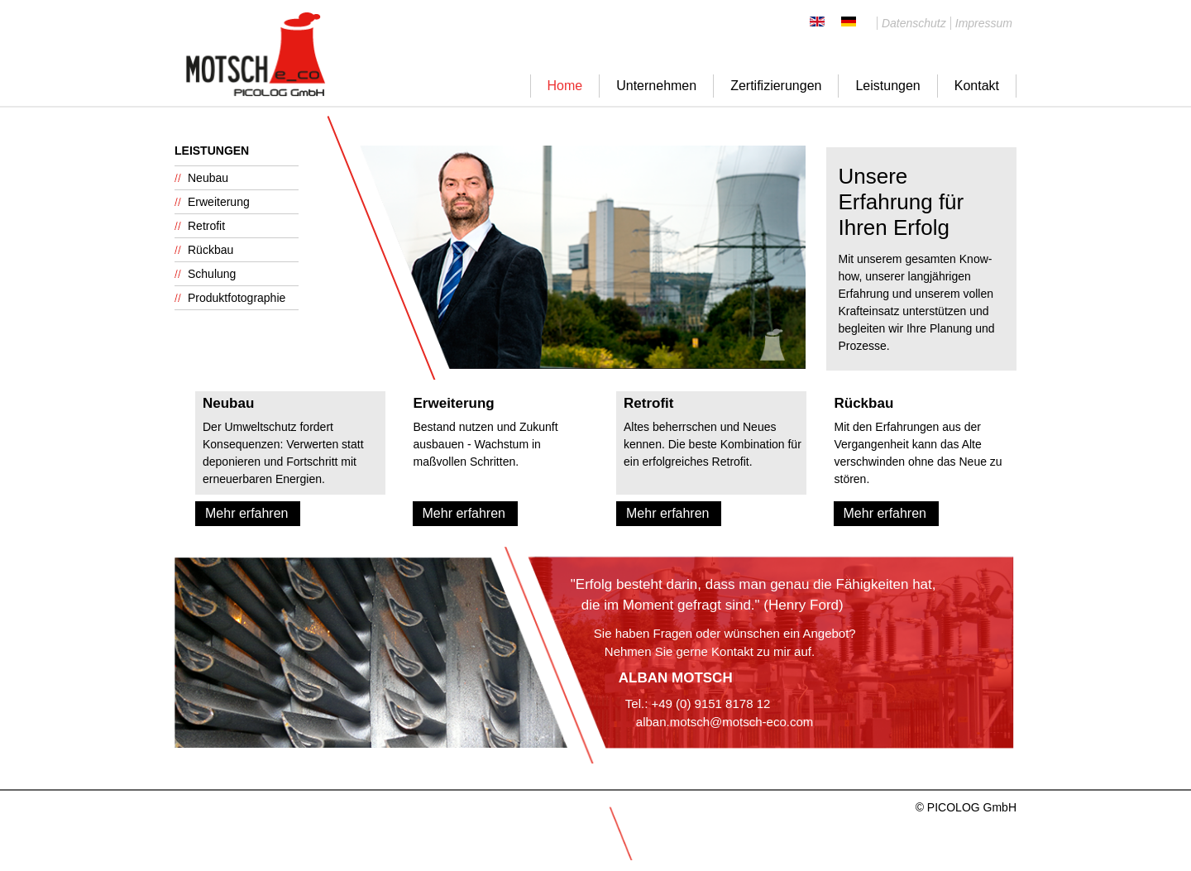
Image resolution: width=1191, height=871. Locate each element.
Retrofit (206, 225)
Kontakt (976, 86)
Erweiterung (219, 201)
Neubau (208, 177)
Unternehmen (656, 86)
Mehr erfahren (247, 513)
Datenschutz (914, 23)
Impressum (983, 23)
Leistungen (887, 86)
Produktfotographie (236, 297)
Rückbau (210, 249)
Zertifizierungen (775, 86)
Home (565, 86)
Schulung (212, 273)
